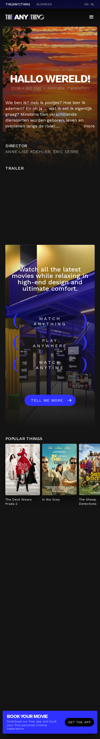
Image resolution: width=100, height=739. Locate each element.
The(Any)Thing (17, 4)
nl (93, 4)
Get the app (79, 722)
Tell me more (47, 400)
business (44, 4)
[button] (91, 17)
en (87, 4)
